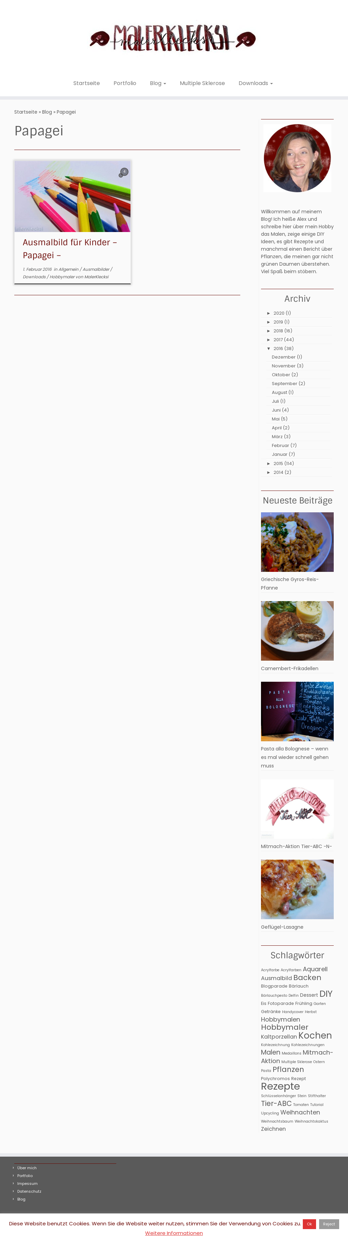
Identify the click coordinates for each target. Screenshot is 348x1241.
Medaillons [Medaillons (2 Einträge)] (291, 1053)
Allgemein (69, 269)
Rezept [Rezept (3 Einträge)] (298, 1078)
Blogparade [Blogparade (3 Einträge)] (274, 986)
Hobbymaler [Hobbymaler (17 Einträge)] (285, 1027)
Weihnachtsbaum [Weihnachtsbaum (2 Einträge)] (277, 1121)
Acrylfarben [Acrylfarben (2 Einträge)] (291, 970)
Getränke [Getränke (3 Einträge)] (271, 1011)
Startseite (86, 83)
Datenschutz (29, 1191)
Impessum (27, 1183)
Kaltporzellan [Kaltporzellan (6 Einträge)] (279, 1037)
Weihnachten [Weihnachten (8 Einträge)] (300, 1112)
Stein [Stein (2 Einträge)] (302, 1095)
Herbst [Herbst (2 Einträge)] (311, 1011)
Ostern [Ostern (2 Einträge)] (319, 1061)
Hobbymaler (62, 277)
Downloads (256, 83)
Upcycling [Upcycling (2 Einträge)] (270, 1113)
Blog (158, 83)
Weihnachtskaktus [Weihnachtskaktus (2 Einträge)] (311, 1121)
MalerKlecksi (96, 277)
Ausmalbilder (96, 269)
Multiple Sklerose (202, 83)
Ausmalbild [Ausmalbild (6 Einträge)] (276, 978)
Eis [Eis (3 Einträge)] (263, 1003)
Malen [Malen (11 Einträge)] (270, 1052)
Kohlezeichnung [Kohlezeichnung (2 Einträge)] (275, 1044)
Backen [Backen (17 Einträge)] (307, 977)
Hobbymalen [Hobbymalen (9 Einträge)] (280, 1019)
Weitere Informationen (174, 1233)
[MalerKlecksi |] (174, 38)
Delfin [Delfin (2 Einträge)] (294, 995)
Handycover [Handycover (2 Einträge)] (292, 1011)
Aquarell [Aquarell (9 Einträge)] (315, 969)
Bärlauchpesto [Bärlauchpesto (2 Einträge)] (274, 995)
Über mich (27, 1168)
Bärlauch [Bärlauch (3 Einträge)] (299, 986)
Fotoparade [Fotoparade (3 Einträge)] (281, 1003)
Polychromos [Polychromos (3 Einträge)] (275, 1078)
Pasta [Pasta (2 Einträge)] (266, 1070)
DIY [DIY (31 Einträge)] (326, 994)
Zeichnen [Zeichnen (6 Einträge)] (273, 1129)
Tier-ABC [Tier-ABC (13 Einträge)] (276, 1103)
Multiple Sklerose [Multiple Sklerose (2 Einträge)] (296, 1061)
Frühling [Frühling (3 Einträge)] (303, 1003)
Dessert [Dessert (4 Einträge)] (309, 995)
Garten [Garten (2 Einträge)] (320, 1003)
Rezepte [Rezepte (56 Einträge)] (280, 1086)
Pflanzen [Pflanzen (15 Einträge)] (288, 1069)
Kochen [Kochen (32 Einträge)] (315, 1035)
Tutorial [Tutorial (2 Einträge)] (317, 1104)
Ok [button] (309, 1224)
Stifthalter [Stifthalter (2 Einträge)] (317, 1095)
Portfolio (125, 83)
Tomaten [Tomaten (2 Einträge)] (301, 1104)
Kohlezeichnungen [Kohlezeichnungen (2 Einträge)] (308, 1044)
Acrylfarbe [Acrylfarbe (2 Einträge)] (270, 970)
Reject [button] (329, 1224)
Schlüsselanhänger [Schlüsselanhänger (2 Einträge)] (278, 1095)
